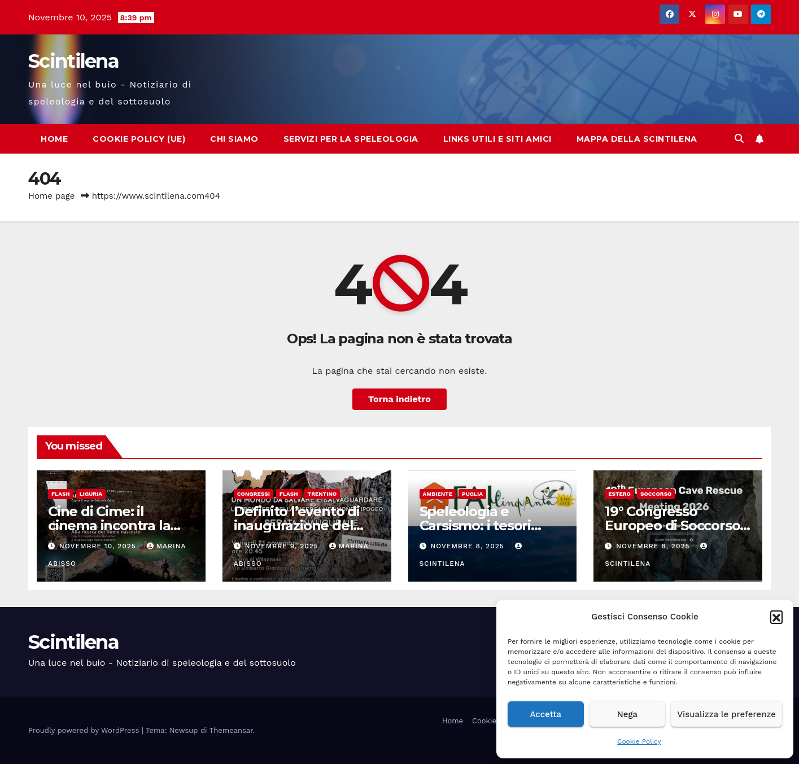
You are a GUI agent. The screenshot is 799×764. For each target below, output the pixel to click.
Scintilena (73, 61)
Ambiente (437, 494)
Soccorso (656, 494)
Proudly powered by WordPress (85, 730)
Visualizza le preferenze (726, 714)
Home (54, 139)
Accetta (545, 714)
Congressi (253, 494)
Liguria (91, 494)
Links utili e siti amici (497, 139)
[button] (776, 616)
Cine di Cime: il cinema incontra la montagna (109, 525)
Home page (51, 196)
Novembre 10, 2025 (99, 546)
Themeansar (231, 730)
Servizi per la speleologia (350, 139)
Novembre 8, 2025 (468, 546)
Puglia (472, 494)
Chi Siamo (234, 139)
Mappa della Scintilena (637, 139)
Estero (619, 494)
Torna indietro (399, 399)
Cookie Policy (639, 741)
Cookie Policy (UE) (139, 139)
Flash (60, 494)
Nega (627, 714)
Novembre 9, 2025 (283, 546)
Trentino (322, 494)
